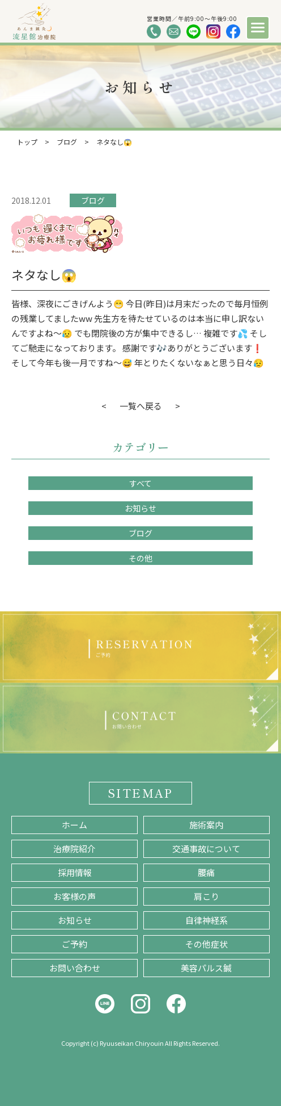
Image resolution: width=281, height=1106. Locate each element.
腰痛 (206, 872)
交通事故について (206, 848)
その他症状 (206, 944)
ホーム (74, 825)
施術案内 (206, 825)
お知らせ (140, 508)
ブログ (93, 200)
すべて (140, 483)
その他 (140, 558)
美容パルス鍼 (206, 968)
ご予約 (74, 944)
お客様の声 (74, 896)
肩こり (206, 896)
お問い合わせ (74, 968)
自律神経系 (206, 920)
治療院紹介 (74, 848)
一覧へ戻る (141, 406)
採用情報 (75, 872)
